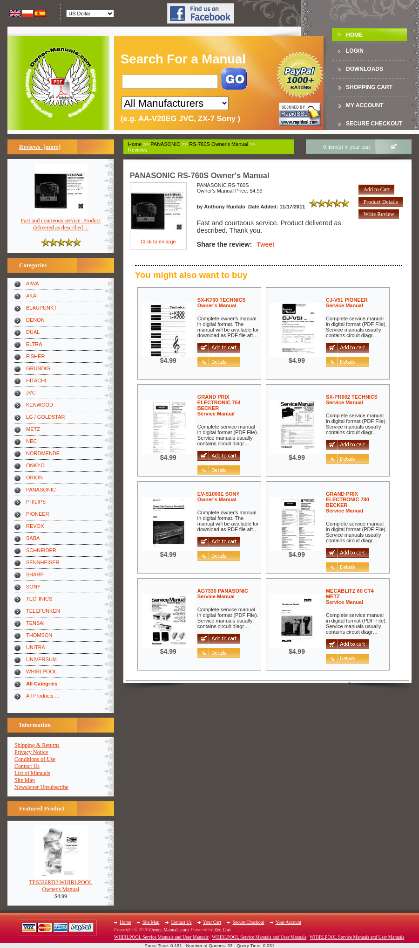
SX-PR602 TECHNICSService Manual (352, 399)
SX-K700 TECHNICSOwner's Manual (221, 302)
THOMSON (39, 635)
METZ (33, 429)
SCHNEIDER (41, 550)
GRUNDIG (38, 368)
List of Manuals (32, 773)
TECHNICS (39, 599)
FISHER (35, 356)
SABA (33, 538)
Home (354, 35)
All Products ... (42, 696)
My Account (365, 105)
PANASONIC (41, 489)
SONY (33, 586)
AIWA (32, 283)
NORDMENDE (43, 453)
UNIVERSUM (41, 659)
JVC (31, 392)
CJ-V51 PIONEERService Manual (347, 302)
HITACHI (36, 380)
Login (355, 51)
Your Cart (212, 922)
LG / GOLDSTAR (45, 417)
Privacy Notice (31, 752)
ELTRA (34, 344)
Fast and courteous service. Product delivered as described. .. (61, 221)
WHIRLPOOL (41, 671)
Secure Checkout (374, 123)
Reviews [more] (40, 146)
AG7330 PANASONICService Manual (222, 593)
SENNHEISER (43, 562)
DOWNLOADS (364, 69)
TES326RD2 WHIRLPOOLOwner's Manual (61, 883)
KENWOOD (39, 405)
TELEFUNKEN (43, 611)
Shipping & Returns (37, 745)
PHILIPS (36, 502)
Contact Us (27, 766)
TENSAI (35, 623)
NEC (31, 441)
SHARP (35, 574)
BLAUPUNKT (41, 308)
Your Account (288, 922)
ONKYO (35, 465)
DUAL (33, 332)
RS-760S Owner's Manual (218, 144)
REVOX (35, 526)
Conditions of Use (34, 759)
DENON (35, 320)
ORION (34, 477)
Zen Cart (222, 929)
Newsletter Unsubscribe (41, 787)
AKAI (32, 295)
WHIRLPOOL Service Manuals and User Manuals (161, 937)
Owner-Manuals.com (169, 929)
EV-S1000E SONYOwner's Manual (218, 496)
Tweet (265, 244)
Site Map (24, 780)
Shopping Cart (369, 87)
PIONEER (37, 514)
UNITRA (35, 647)
